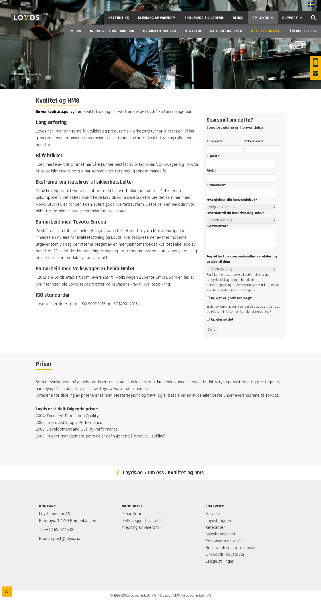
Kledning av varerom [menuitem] (156, 17)
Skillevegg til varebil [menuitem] (204, 17)
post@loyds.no (66, 538)
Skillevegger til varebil (141, 521)
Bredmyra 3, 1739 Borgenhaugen (67, 521)
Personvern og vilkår (224, 541)
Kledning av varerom (140, 527)
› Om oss (154, 472)
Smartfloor (131, 514)
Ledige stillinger (219, 561)
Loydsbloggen (218, 521)
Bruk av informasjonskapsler (230, 548)
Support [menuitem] (294, 17)
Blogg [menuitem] (238, 17)
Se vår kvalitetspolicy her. (59, 111)
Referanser (215, 527)
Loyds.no (133, 472)
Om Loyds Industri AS (225, 554)
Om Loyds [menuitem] (265, 17)
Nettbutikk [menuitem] (118, 17)
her (261, 285)
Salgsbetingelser (220, 534)
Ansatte (213, 514)
